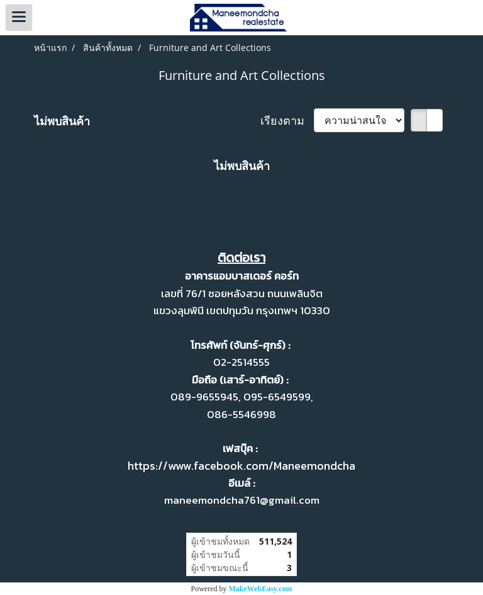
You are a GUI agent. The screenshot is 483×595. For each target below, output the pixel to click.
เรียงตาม (287, 120)
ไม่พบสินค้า (62, 120)
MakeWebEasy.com (260, 588)
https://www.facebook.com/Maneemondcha (241, 465)
